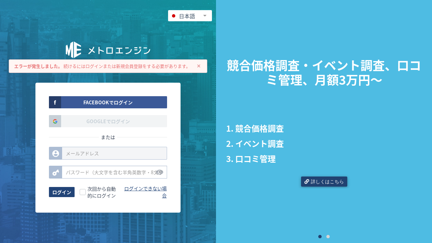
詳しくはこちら (324, 181)
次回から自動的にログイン (101, 192)
